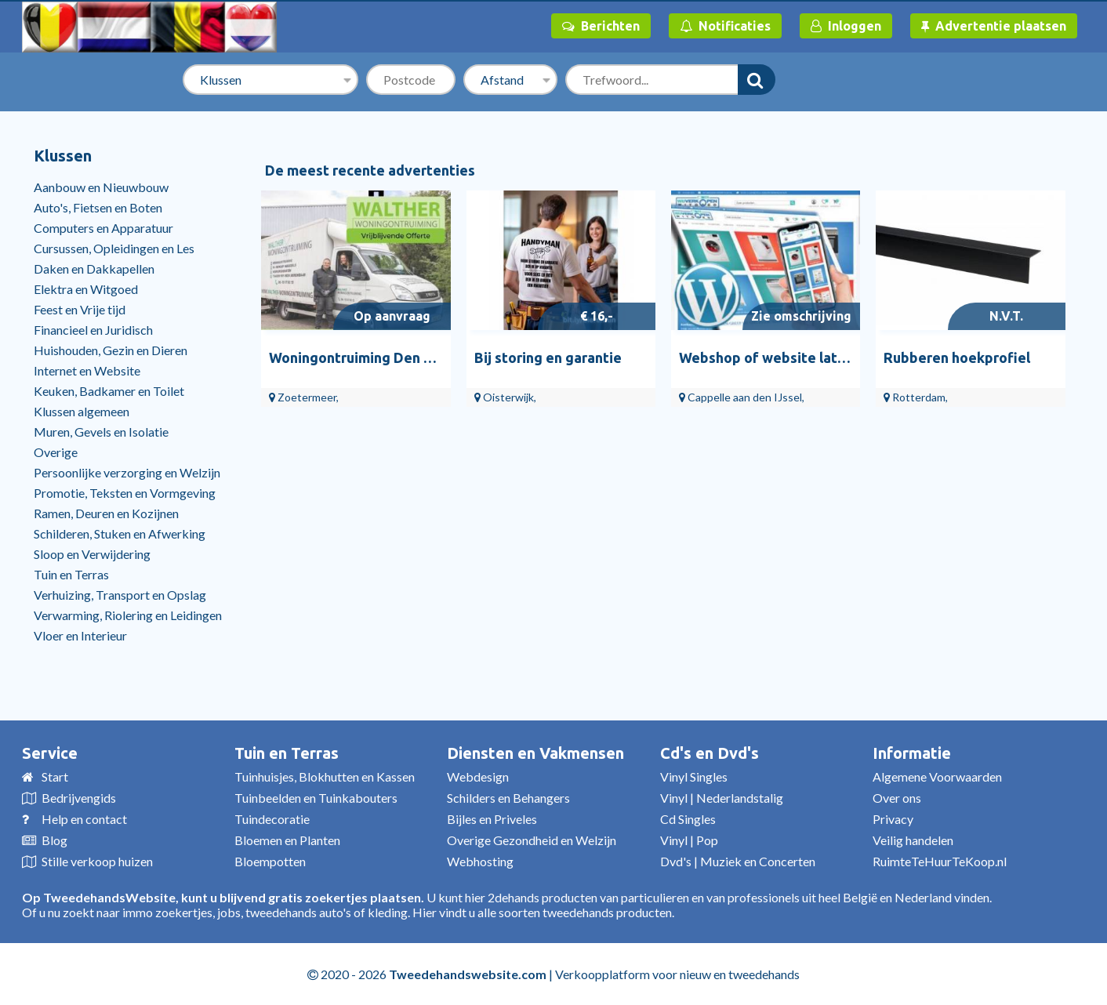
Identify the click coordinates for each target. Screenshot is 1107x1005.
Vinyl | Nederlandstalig (721, 797)
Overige (56, 451)
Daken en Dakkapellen (94, 268)
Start (55, 776)
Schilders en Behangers (508, 797)
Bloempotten (270, 861)
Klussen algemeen (81, 411)
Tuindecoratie (272, 818)
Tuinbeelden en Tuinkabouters (315, 797)
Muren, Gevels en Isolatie (101, 431)
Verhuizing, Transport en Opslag (120, 594)
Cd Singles (688, 818)
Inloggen (846, 26)
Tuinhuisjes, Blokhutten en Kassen (324, 776)
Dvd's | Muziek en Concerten (737, 861)
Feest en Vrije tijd (79, 309)
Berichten (601, 26)
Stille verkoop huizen (97, 861)
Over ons (897, 797)
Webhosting (480, 861)
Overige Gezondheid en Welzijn (531, 840)
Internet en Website (87, 370)
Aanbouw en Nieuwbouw (101, 187)
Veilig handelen (913, 840)
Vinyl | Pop (689, 840)
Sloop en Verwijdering (92, 553)
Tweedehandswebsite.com (467, 974)
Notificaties (725, 26)
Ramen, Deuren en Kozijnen (106, 513)
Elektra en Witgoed (86, 288)
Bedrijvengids (79, 797)
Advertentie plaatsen (993, 26)
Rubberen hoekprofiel (957, 357)
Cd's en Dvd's (709, 753)
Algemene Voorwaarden (937, 776)
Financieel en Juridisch (93, 329)
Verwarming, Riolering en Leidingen (128, 615)
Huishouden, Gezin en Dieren (110, 350)
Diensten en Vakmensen (535, 753)
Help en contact (84, 818)
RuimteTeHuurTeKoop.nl (940, 861)
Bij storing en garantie (548, 357)
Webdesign (478, 776)
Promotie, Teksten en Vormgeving (125, 492)
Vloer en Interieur (80, 635)
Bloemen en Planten (287, 840)
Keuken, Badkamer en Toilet (109, 390)
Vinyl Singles (694, 776)
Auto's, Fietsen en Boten (98, 207)
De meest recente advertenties (370, 170)
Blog (54, 840)
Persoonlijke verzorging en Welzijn (127, 472)
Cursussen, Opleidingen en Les (114, 248)
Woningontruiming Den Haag (363, 357)
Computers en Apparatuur (103, 227)
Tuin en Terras (71, 574)
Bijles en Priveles (492, 818)
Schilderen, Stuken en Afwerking (119, 533)
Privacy (893, 818)
